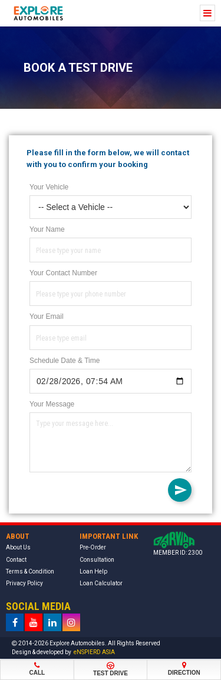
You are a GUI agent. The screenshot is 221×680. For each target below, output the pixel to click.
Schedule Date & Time (64, 360)
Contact (16, 559)
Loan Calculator (101, 583)
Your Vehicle (48, 187)
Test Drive (110, 669)
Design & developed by (63, 652)
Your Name (47, 229)
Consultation (97, 559)
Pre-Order (93, 547)
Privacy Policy (24, 583)
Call (37, 669)
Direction (183, 669)
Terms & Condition (30, 571)
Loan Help (93, 571)
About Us (18, 547)
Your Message (51, 404)
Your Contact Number (63, 273)
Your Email (46, 316)
